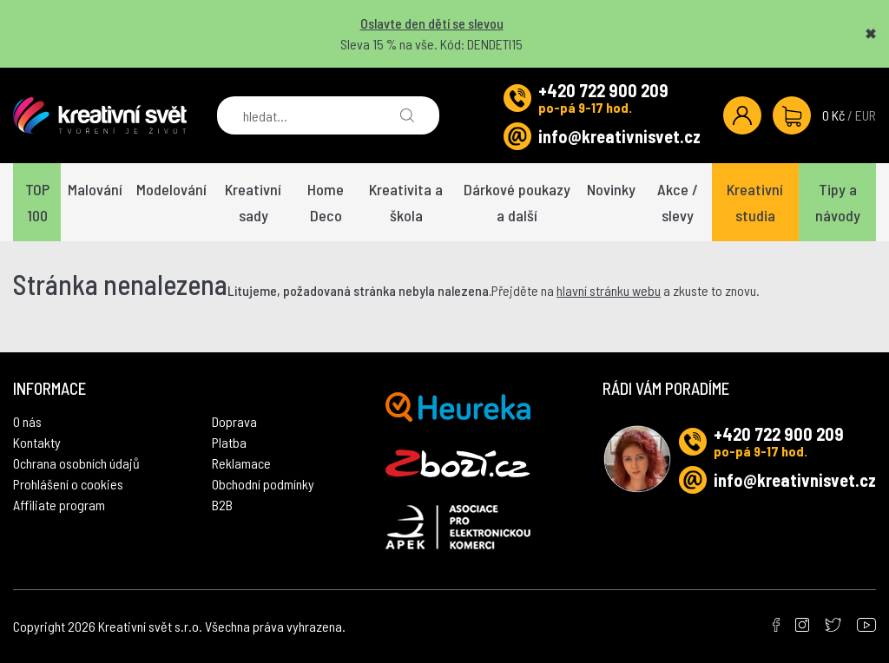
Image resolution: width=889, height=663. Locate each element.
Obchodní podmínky (263, 484)
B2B (222, 504)
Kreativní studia (755, 202)
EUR (865, 115)
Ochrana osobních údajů (76, 463)
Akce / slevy (677, 202)
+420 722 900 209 (603, 90)
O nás (27, 421)
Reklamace (241, 463)
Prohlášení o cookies (68, 484)
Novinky (611, 189)
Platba (229, 442)
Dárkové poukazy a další (517, 202)
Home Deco (325, 202)
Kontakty (37, 442)
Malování (95, 189)
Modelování (171, 189)
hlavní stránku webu (608, 290)
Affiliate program (59, 504)
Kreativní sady (253, 202)
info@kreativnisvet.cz (619, 136)
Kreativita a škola (406, 202)
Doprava (234, 421)
